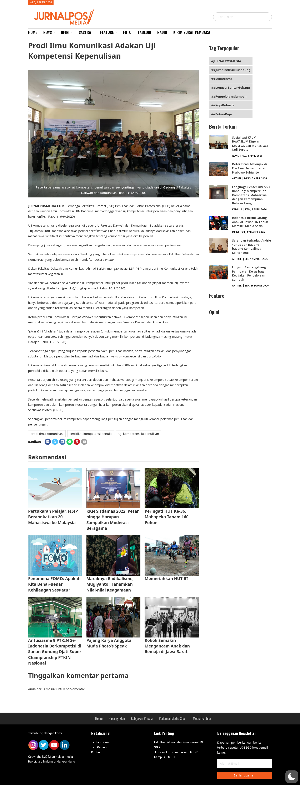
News (47, 32)
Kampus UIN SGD (165, 757)
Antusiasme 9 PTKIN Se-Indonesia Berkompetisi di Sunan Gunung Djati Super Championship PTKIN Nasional (54, 651)
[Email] (84, 442)
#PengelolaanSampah (229, 96)
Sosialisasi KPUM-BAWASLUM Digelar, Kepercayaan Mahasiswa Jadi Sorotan (250, 143)
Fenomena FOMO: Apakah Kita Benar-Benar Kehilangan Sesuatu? (54, 584)
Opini (65, 32)
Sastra (85, 32)
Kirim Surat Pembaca (191, 32)
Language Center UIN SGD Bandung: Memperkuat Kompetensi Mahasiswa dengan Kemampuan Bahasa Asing (251, 195)
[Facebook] (48, 442)
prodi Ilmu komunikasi (46, 434)
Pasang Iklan (117, 718)
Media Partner (202, 718)
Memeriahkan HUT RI (166, 578)
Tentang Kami (100, 742)
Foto (127, 32)
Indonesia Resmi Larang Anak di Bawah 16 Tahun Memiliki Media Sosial (250, 222)
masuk (51, 689)
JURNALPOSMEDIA (227, 61)
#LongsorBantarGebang (231, 87)
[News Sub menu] (54, 32)
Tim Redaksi (99, 747)
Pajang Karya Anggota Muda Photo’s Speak (108, 643)
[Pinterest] (77, 442)
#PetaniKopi (222, 114)
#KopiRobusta (224, 105)
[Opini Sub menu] (71, 32)
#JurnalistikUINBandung (232, 70)
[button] (291, 776)
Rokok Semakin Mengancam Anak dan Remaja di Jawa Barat (167, 646)
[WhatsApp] (69, 442)
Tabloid (144, 32)
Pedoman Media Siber (173, 718)
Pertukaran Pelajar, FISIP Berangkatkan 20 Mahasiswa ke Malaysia (53, 516)
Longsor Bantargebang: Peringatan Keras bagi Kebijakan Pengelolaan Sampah (249, 273)
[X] (55, 442)
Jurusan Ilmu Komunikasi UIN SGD (176, 752)
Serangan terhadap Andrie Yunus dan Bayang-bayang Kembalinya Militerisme (251, 246)
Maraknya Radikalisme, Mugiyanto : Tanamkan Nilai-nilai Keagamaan (110, 584)
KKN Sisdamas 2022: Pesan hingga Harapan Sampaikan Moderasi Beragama (113, 519)
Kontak (95, 752)
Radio (162, 32)
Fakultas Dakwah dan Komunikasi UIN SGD (178, 745)
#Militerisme (223, 79)
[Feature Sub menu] (116, 32)
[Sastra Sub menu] (93, 32)
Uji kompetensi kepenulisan (138, 434)
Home (32, 32)
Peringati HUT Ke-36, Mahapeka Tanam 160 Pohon (167, 516)
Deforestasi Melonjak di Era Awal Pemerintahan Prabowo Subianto (249, 168)
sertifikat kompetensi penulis (91, 434)
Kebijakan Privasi (142, 718)
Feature (107, 32)
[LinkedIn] (62, 442)
